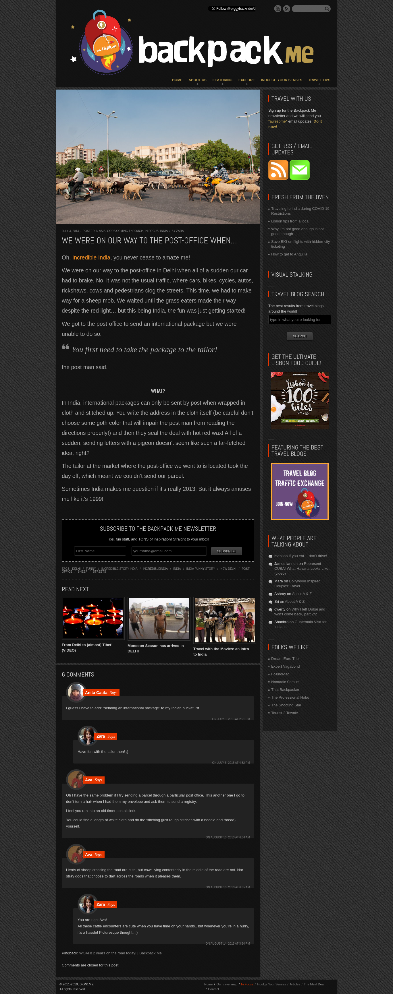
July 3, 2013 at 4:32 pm (233, 762)
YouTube (278, 8)
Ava (88, 780)
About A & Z (302, 594)
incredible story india (119, 568)
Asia (102, 230)
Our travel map (226, 984)
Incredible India (91, 257)
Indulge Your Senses (281, 80)
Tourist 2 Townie (284, 713)
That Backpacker (285, 689)
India (164, 230)
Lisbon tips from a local (290, 221)
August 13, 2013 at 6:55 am (230, 887)
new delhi (228, 568)
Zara (180, 230)
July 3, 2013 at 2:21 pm (233, 719)
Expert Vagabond (285, 666)
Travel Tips (319, 80)
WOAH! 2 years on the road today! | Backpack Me (120, 953)
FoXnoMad (280, 674)
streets (99, 571)
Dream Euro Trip (284, 658)
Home (177, 80)
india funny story (200, 568)
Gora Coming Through (125, 230)
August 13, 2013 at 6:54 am (230, 837)
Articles (295, 984)
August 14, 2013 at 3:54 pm (230, 943)
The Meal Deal (314, 984)
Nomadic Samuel (285, 682)
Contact (213, 989)
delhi (76, 568)
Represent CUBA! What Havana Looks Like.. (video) (302, 568)
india (177, 568)
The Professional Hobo (290, 697)
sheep (82, 571)
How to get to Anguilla (289, 254)
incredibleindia (155, 568)
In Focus (152, 230)
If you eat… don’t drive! (308, 556)
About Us (197, 80)
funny (91, 568)
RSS (286, 8)
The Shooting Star (286, 705)
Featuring (222, 80)
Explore (246, 80)
